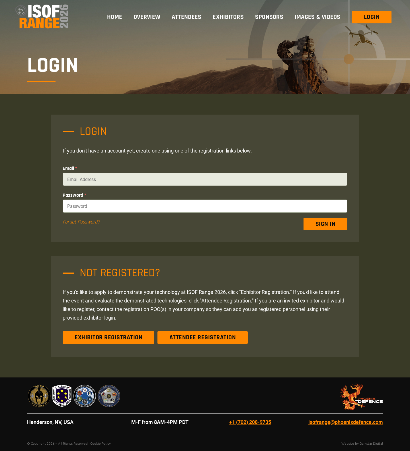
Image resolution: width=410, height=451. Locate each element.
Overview (147, 17)
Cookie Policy (100, 443)
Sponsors (269, 17)
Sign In (325, 224)
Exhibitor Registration (108, 338)
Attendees (186, 17)
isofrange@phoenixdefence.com (345, 422)
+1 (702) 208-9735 (250, 422)
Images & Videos (318, 17)
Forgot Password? (81, 222)
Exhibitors (228, 17)
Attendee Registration (202, 338)
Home (114, 17)
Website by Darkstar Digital (362, 443)
